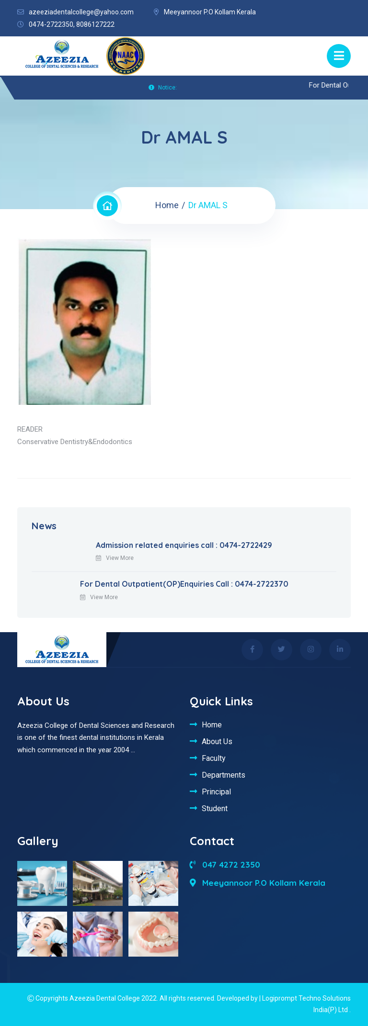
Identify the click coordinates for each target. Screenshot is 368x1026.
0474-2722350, (52, 24)
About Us (217, 741)
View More (115, 558)
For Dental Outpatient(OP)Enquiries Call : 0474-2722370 (184, 584)
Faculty (214, 758)
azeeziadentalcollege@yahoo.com (81, 12)
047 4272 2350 (225, 864)
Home (167, 205)
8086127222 (95, 24)
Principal (216, 791)
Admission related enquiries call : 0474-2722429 (184, 545)
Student (215, 808)
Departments (223, 774)
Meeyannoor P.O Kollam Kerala (257, 883)
